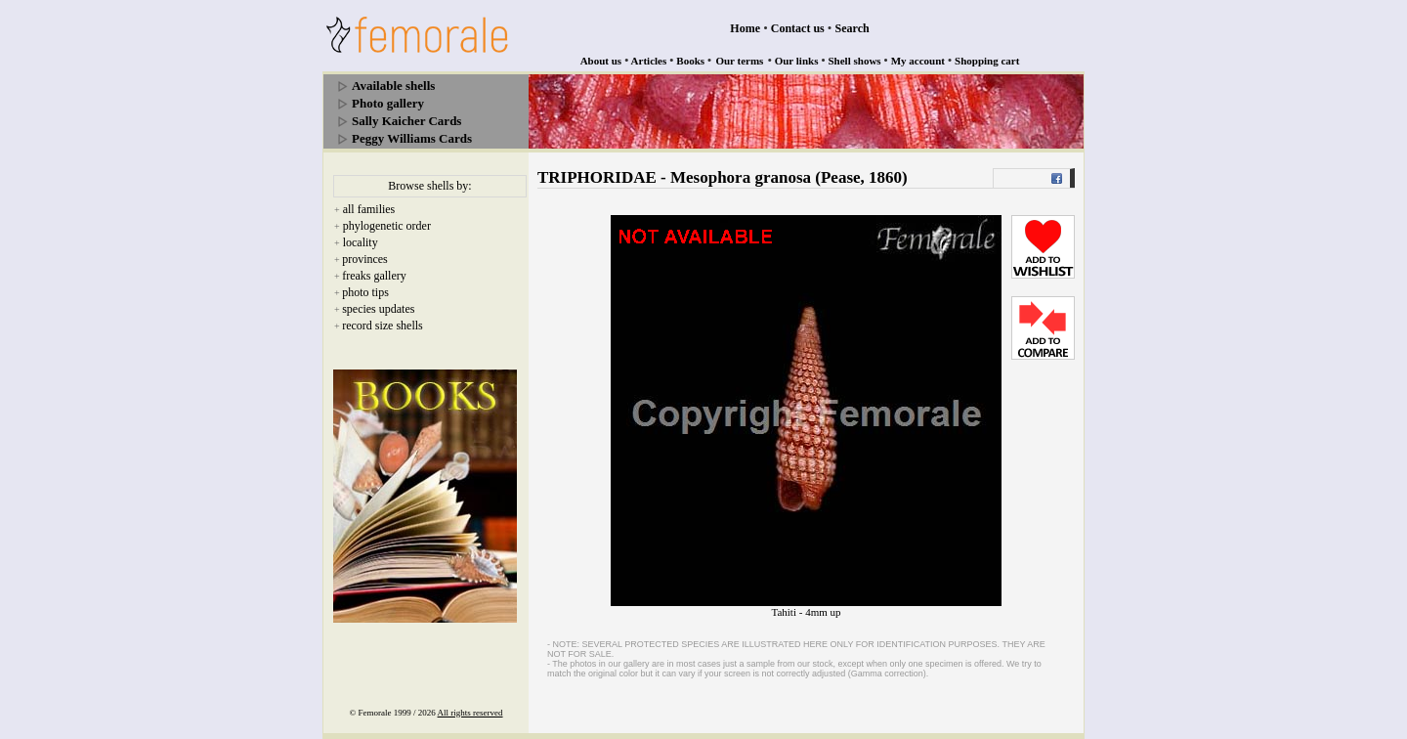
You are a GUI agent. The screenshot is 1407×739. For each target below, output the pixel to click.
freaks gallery (374, 276)
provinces (365, 259)
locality (360, 242)
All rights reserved (470, 712)
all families (369, 209)
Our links (797, 60)
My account (918, 60)
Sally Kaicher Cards (406, 120)
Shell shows (855, 60)
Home (745, 28)
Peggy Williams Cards (412, 138)
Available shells (393, 85)
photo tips (365, 292)
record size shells (382, 325)
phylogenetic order (387, 226)
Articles (649, 60)
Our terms (739, 60)
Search (852, 28)
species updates (378, 309)
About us (601, 60)
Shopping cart (987, 60)
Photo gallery (388, 103)
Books (690, 60)
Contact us (798, 28)
